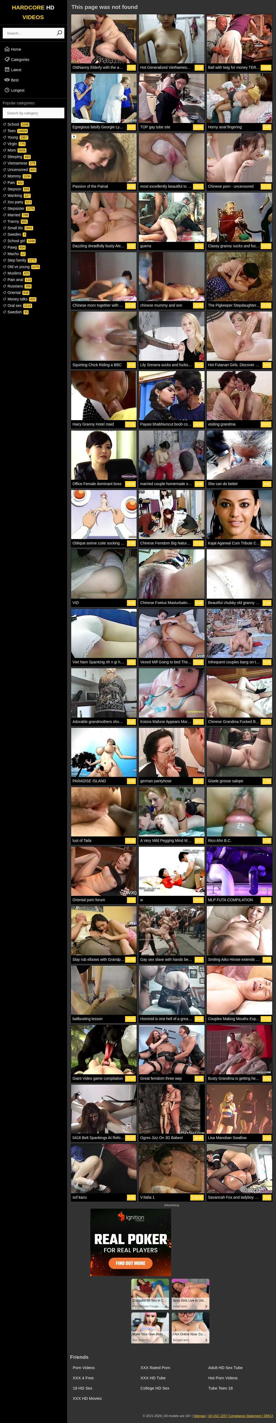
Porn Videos (84, 1367)
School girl (19, 241)
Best (11, 80)
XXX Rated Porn (155, 1367)
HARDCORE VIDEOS (33, 12)
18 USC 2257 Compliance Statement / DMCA (240, 1416)
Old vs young (21, 267)
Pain (13, 182)
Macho (14, 254)
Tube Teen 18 (220, 1388)
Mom (14, 150)
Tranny (15, 221)
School (16, 124)
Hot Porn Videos (223, 1378)
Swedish (16, 312)
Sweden (14, 234)
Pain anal (17, 279)
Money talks (19, 299)
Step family (20, 260)
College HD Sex (154, 1388)
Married (16, 215)
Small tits (18, 228)
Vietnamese (19, 163)
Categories (16, 59)
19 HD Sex (82, 1388)
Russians (17, 286)
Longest (14, 90)
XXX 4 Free (83, 1378)
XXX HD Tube (152, 1378)
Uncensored (19, 169)
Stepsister (19, 208)
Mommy (17, 176)
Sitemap (199, 1416)
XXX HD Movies (87, 1398)
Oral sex (17, 305)
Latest (12, 70)
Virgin (14, 144)
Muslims (16, 273)
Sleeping (17, 157)
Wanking (17, 195)
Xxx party (17, 202)
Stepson (16, 189)
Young (15, 137)
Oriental (16, 292)
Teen (15, 131)
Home (12, 49)
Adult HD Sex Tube (225, 1367)
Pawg (14, 247)
